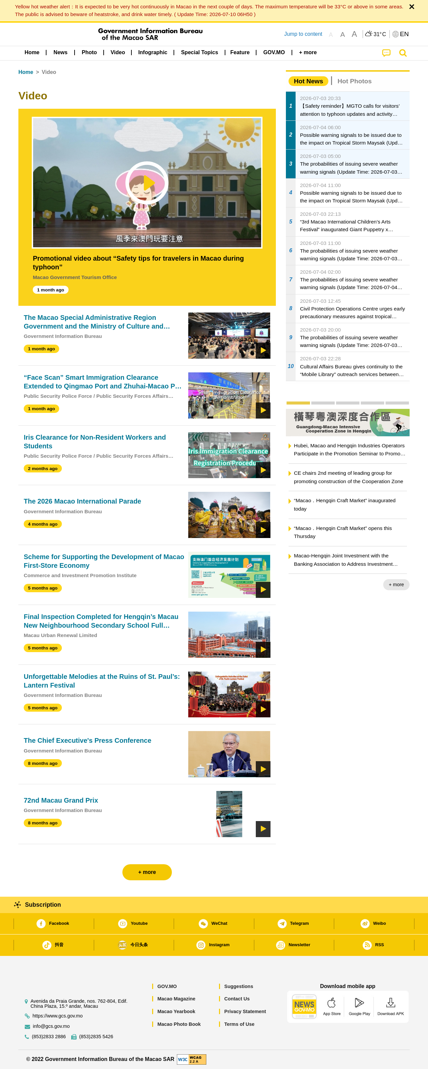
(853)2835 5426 (96, 1036)
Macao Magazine (176, 998)
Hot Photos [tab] (354, 81)
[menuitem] (60, 52)
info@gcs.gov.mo (51, 1026)
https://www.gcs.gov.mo (57, 1015)
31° (379, 34)
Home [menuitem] (32, 52)
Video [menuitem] (118, 52)
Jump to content (303, 34)
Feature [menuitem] (240, 52)
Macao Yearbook (176, 1011)
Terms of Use (239, 1024)
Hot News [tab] (308, 81)
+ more (396, 584)
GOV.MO (167, 986)
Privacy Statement (245, 1011)
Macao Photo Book (179, 1024)
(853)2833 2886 (49, 1036)
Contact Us (237, 998)
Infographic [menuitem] (152, 52)
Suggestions (238, 986)
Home (25, 72)
